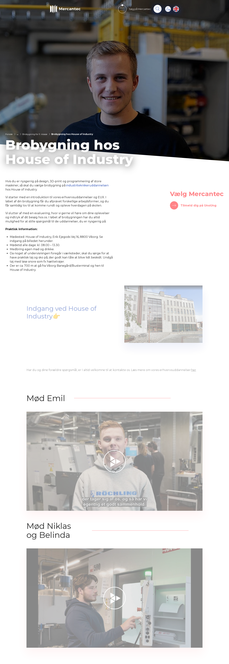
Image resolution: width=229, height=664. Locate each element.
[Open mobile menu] (122, 9)
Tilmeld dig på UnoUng (198, 205)
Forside (9, 134)
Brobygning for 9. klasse (34, 134)
